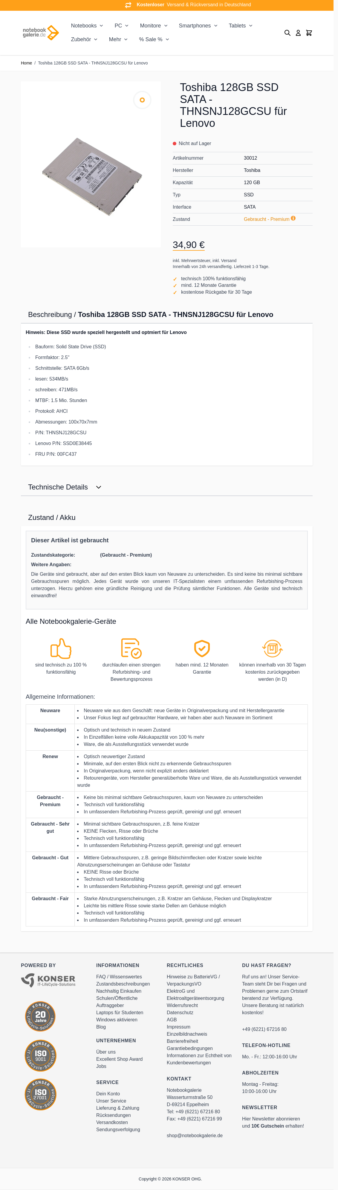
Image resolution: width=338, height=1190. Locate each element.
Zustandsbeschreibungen (123, 983)
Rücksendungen (113, 1115)
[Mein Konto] (298, 33)
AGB (172, 1019)
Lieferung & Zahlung (117, 1108)
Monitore (150, 26)
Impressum (178, 1026)
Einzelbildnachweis (187, 1034)
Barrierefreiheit (182, 1041)
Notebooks (84, 26)
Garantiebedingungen (190, 1048)
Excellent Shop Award (119, 1059)
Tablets (237, 26)
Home (26, 63)
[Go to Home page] (41, 33)
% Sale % (150, 39)
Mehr (115, 39)
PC (118, 26)
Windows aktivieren (116, 1019)
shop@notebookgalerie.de (195, 1135)
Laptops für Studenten (119, 1012)
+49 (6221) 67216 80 (197, 1111)
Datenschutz (180, 1012)
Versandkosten (112, 1122)
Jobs (101, 1066)
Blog (101, 1026)
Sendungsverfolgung (118, 1129)
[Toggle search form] (287, 33)
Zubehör (81, 39)
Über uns (106, 1051)
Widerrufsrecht (182, 1005)
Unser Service (111, 1100)
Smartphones (195, 26)
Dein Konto (108, 1093)
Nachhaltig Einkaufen (118, 991)
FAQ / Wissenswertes (119, 976)
